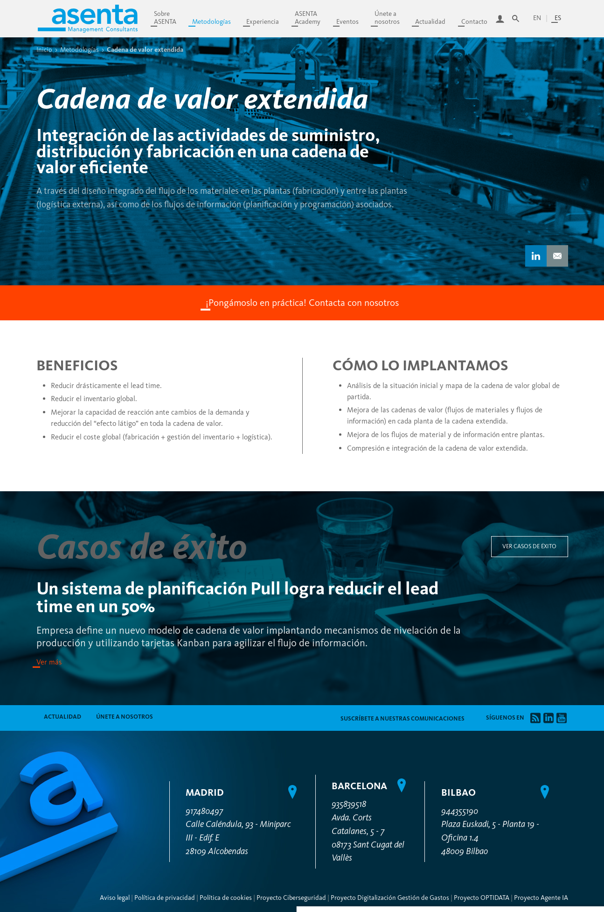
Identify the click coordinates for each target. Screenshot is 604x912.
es (558, 18)
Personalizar (538, 738)
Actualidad (430, 22)
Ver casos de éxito (529, 546)
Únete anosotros (387, 18)
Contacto (474, 22)
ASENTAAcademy (307, 18)
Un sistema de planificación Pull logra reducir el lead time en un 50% (237, 597)
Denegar (538, 765)
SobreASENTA (165, 18)
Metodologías (211, 22)
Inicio (44, 49)
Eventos (347, 22)
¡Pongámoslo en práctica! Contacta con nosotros (302, 302)
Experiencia (262, 22)
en (537, 18)
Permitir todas (539, 788)
